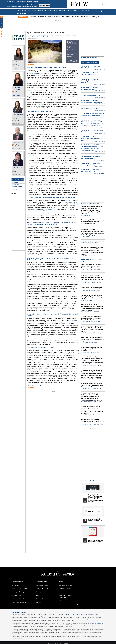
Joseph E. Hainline (87, 282)
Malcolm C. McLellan (95, 290)
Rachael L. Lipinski (18, 88)
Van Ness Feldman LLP (38, 36)
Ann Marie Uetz (95, 242)
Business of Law (17, 595)
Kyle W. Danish (86, 352)
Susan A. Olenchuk (96, 282)
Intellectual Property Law (65, 585)
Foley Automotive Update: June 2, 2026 (92, 241)
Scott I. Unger (86, 236)
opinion (57, 134)
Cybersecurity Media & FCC (20, 602)
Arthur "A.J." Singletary (88, 300)
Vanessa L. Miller (87, 242)
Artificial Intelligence (18, 581)
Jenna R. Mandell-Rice (18, 115)
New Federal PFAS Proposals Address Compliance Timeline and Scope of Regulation (56, 16)
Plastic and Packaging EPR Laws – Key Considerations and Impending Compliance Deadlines (92, 266)
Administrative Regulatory (70, 47)
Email (15, 64)
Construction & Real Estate (20, 598)
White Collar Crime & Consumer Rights (69, 604)
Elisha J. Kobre (86, 215)
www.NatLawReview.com (77, 616)
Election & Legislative (41, 581)
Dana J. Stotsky (86, 269)
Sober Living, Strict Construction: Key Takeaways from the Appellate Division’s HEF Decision (92, 221)
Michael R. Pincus (93, 342)
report (51, 235)
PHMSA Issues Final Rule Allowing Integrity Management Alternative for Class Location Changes (92, 385)
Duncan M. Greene (87, 424)
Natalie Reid (85, 342)
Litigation (61, 592)
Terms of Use (75, 614)
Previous (96, 17)
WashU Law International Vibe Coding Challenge (95, 541)
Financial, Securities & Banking (44, 592)
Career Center (73, 10)
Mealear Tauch (18, 167)
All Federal (69, 56)
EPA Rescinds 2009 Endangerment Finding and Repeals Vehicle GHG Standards (91, 348)
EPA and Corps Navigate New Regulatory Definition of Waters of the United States (92, 421)
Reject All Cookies (44, 5)
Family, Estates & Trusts (42, 588)
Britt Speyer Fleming (87, 333)
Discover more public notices (88, 176)
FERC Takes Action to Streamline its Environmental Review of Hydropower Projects (92, 339)
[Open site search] (102, 11)
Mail (71, 61)
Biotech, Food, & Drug (18, 592)
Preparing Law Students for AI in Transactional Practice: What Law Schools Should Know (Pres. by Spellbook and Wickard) (95, 498)
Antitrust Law (16, 585)
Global (37, 595)
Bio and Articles (16, 68)
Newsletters (52, 10)
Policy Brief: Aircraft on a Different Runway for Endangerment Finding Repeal (91, 296)
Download (74, 61)
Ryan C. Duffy (86, 225)
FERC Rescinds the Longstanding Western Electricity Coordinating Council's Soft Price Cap (91, 318)
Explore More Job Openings (16, 192)
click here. (20, 638)
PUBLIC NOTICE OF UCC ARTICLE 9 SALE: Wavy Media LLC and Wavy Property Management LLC (91, 156)
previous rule (73, 202)
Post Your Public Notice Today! (90, 62)
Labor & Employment (64, 588)
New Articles (1, 23)
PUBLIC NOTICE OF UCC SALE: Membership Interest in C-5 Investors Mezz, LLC (91, 80)
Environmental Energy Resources (72, 50)
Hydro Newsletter (49, 36)
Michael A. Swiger (18, 142)
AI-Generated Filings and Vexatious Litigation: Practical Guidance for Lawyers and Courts (95, 520)
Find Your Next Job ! (17, 179)
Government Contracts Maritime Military (72, 54)
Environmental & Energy (42, 585)
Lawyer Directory (23, 13)
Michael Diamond (87, 311)
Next (98, 17)
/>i (76, 61)
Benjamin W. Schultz (95, 269)
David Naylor (86, 255)
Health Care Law (40, 598)
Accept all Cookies (44, 2)
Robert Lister (92, 255)
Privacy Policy (84, 614)
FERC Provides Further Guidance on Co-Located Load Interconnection (92, 288)
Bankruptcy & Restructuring (20, 588)
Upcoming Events (87, 480)
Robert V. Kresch (95, 311)
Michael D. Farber (97, 365)
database (45, 616)
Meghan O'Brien (86, 290)
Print (68, 61)
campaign (34, 229)
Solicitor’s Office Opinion (46, 209)
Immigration (39, 602)
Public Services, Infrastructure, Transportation (67, 596)
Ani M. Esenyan (18, 62)
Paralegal (15, 182)
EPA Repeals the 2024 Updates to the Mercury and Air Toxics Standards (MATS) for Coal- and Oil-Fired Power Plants (92, 328)
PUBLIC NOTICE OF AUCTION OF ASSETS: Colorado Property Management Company (92, 138)
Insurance (61, 581)
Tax (60, 600)
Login (103, 4)
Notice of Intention (36, 73)
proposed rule (67, 200)
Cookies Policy (10, 8)
